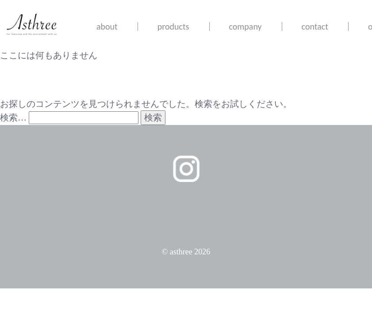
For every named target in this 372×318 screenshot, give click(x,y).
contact (315, 26)
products (173, 26)
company (245, 26)
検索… (13, 117)
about (107, 26)
